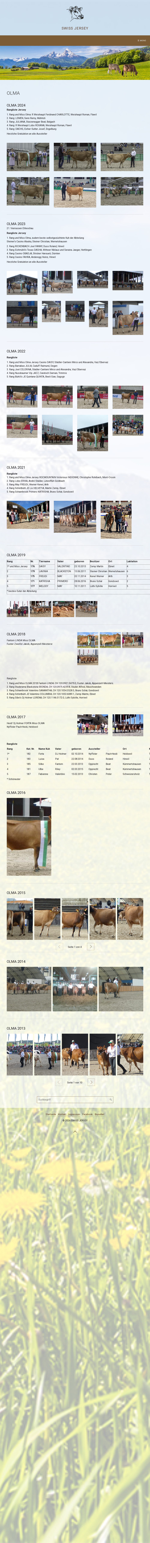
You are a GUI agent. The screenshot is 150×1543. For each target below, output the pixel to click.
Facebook (87, 1114)
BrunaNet (99, 1114)
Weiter (90, 946)
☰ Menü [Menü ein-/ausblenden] (142, 40)
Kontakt (62, 1114)
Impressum (74, 1114)
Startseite (51, 1114)
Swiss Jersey (75, 28)
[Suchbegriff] (75, 1099)
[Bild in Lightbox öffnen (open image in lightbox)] (28, 157)
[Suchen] (110, 1099)
